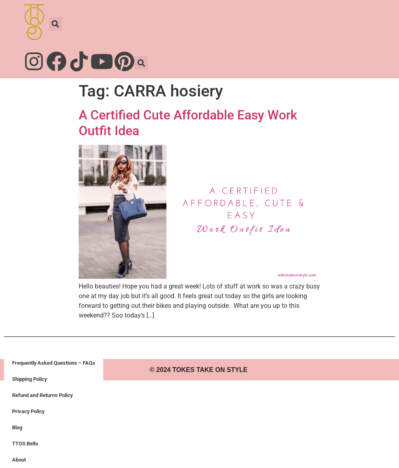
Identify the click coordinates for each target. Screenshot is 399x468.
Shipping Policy (29, 379)
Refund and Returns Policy (42, 395)
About (19, 460)
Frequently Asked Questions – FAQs (53, 363)
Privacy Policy (28, 411)
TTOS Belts (25, 444)
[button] (55, 23)
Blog (17, 427)
